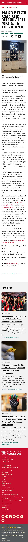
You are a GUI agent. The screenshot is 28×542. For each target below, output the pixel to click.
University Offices (5, 509)
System (4, 507)
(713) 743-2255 (5, 461)
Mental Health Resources (7, 488)
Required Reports (15, 533)
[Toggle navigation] (26, 2)
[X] (21, 516)
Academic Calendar (6, 465)
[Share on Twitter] (16, 36)
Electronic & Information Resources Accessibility (12, 535)
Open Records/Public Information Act (11, 500)
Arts (2, 33)
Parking (3, 492)
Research (3, 389)
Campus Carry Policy (6, 470)
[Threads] (14, 516)
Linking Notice (20, 530)
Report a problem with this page (8, 527)
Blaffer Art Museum (12, 263)
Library (3, 485)
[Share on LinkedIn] (19, 36)
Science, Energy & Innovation (15, 389)
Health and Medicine (6, 442)
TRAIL (14, 529)
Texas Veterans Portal (7, 503)
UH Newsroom (11, 7)
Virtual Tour (4, 512)
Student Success (18, 33)
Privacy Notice (4, 532)
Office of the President (7, 490)
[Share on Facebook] (12, 36)
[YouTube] (2, 520)
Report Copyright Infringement (9, 494)
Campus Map (4, 472)
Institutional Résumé (6, 533)
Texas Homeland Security (7, 529)
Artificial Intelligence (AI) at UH (9, 467)
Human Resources (6, 483)
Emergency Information (7, 479)
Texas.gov (19, 527)
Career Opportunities (6, 474)
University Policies (5, 540)
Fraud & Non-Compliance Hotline (8, 530)
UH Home (3, 7)
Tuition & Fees (5, 505)
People (11, 33)
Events (6, 33)
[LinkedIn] (10, 516)
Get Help (3, 481)
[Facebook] (2, 516)
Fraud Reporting (20, 529)
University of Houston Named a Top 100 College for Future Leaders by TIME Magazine (13, 319)
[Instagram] (6, 516)
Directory (3, 476)
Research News (5, 444)
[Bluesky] (17, 516)
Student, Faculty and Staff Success (10, 337)
